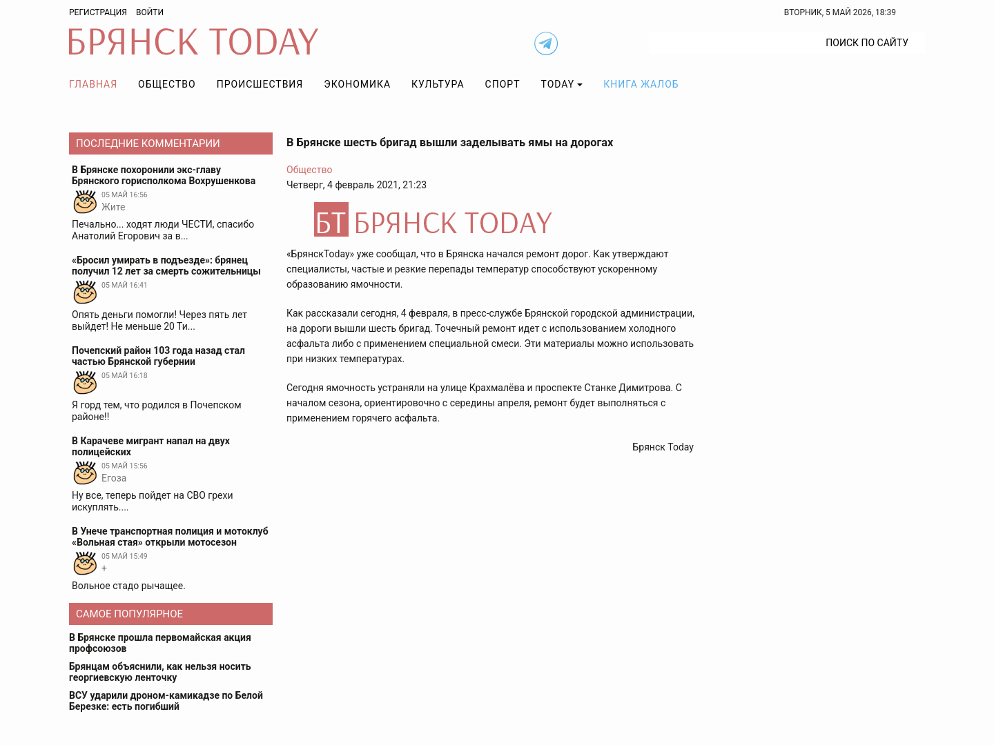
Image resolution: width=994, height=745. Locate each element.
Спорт (502, 84)
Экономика (357, 84)
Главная (93, 84)
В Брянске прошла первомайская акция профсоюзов (160, 643)
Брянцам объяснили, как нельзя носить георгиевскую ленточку (160, 672)
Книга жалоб (641, 84)
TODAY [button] (558, 84)
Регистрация (98, 12)
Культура (437, 84)
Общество (167, 84)
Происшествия (260, 84)
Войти (150, 12)
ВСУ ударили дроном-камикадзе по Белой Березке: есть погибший (166, 701)
